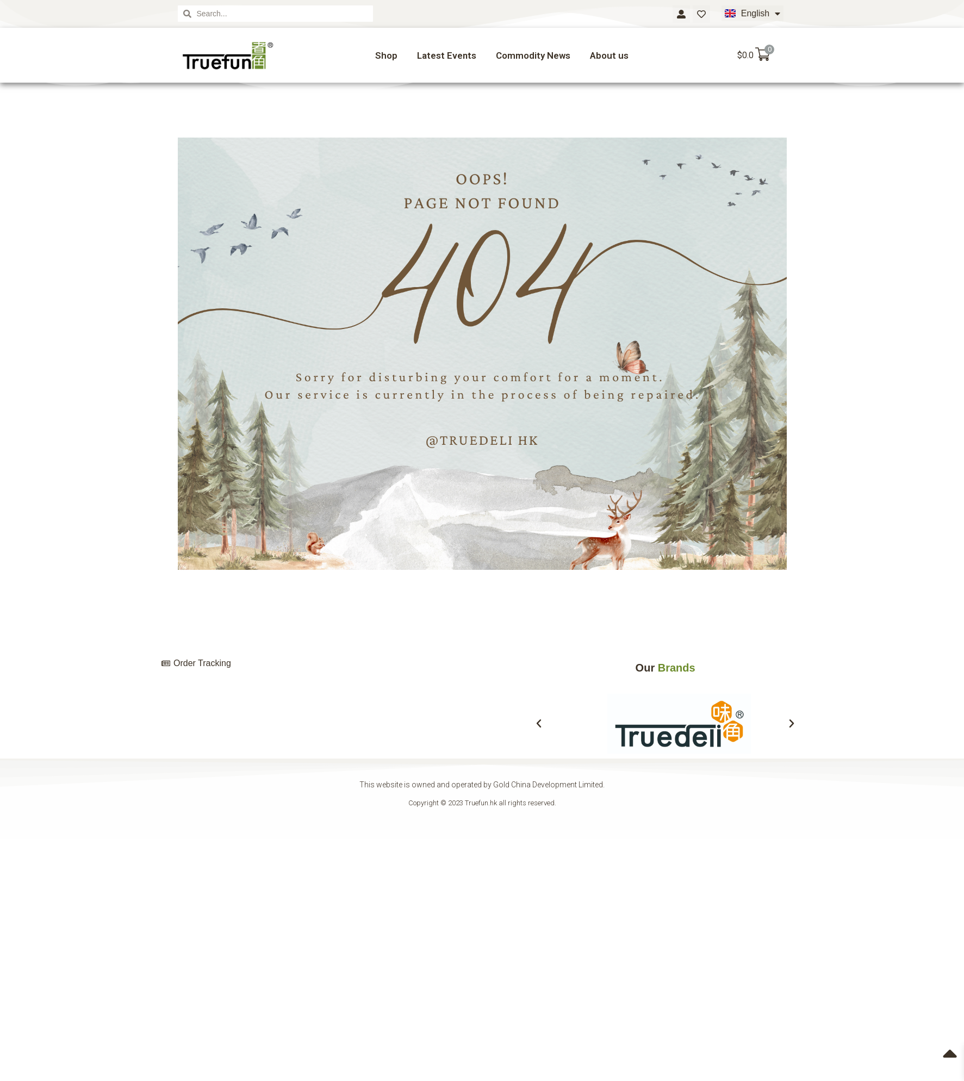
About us (609, 55)
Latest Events (446, 55)
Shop (386, 55)
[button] (538, 723)
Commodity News (533, 55)
